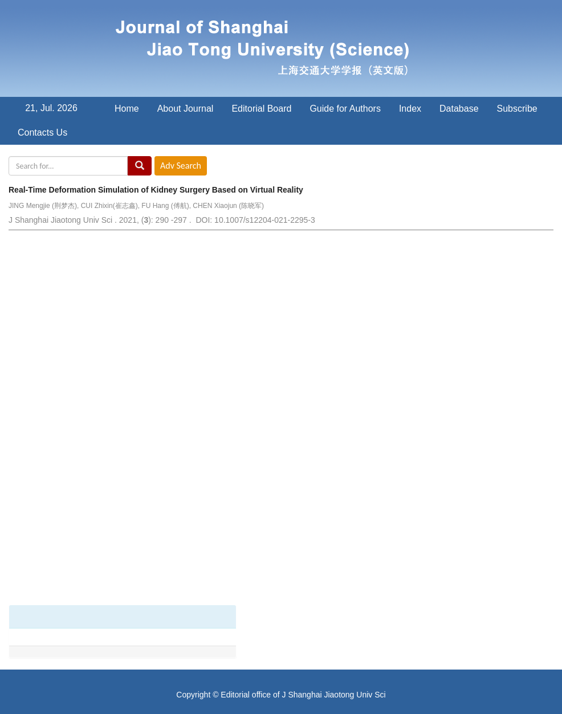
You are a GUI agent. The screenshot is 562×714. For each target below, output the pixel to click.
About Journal (185, 108)
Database (459, 108)
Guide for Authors (345, 108)
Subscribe (517, 108)
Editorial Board (261, 108)
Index (410, 108)
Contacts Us (42, 132)
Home (127, 108)
